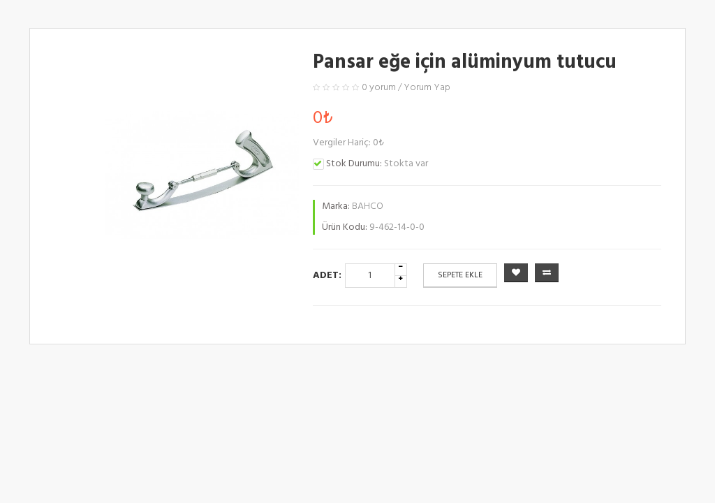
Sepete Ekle (460, 275)
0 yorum (379, 88)
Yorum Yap (427, 88)
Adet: (327, 276)
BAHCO (367, 206)
